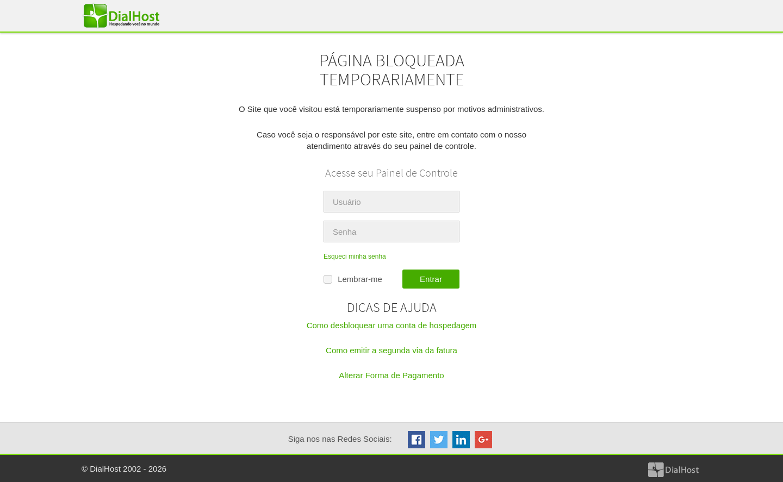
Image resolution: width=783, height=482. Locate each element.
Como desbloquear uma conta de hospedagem (392, 325)
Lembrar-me (353, 279)
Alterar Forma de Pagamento (391, 375)
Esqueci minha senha (355, 256)
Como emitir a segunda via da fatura (391, 350)
